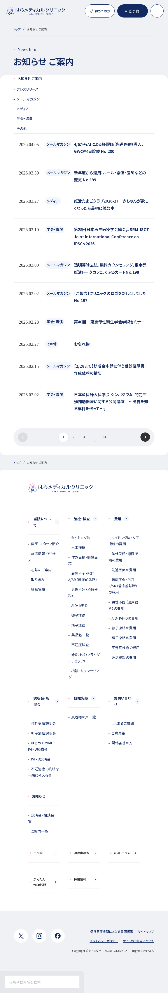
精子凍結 (78, 625)
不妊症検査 (80, 644)
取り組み (38, 579)
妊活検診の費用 (124, 657)
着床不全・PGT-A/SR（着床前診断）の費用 (123, 586)
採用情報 (80, 879)
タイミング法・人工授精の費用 (123, 541)
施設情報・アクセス (42, 557)
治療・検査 (82, 518)
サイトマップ (146, 931)
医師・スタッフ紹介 (45, 543)
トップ (17, 29)
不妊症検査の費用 (126, 647)
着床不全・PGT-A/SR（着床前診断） (82, 576)
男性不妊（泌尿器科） (83, 592)
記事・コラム (122, 853)
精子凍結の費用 (124, 637)
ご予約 (134, 11)
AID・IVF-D (79, 605)
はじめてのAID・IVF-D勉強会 (41, 746)
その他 (21, 128)
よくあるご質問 (123, 723)
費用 (117, 518)
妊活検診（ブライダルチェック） (84, 657)
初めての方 (102, 11)
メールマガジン (28, 99)
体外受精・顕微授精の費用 (123, 557)
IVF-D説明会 (41, 759)
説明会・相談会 (41, 701)
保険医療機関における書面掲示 (111, 931)
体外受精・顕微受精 (83, 560)
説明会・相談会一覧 (43, 818)
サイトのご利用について (138, 941)
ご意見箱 (118, 733)
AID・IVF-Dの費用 (125, 618)
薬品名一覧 (80, 634)
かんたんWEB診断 (39, 882)
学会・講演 (25, 118)
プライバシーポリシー (104, 941)
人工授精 (78, 547)
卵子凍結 (78, 615)
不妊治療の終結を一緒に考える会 (43, 772)
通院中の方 (81, 853)
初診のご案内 (41, 569)
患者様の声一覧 (83, 717)
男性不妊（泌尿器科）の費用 (123, 605)
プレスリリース (27, 89)
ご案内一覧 (39, 831)
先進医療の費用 (124, 569)
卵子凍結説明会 (43, 733)
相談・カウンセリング (83, 674)
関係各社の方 (122, 742)
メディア (23, 108)
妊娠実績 (38, 589)
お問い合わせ (122, 701)
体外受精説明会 (43, 723)
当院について (42, 522)
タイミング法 (80, 537)
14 (104, 437)
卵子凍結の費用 (124, 627)
